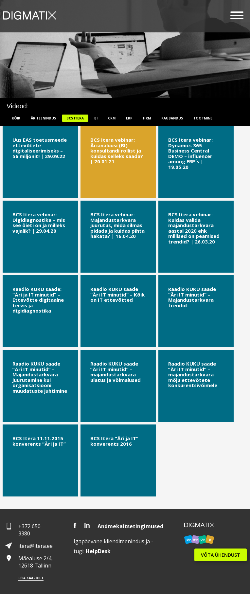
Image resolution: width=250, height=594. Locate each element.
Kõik (16, 118)
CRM (112, 118)
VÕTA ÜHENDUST (220, 555)
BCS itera (75, 118)
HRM (147, 118)
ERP (129, 118)
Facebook (75, 525)
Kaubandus (172, 118)
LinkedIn (87, 525)
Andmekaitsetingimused (130, 526)
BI (96, 118)
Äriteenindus (43, 118)
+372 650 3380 (29, 530)
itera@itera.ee (35, 545)
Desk (98, 551)
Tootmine (202, 118)
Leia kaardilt (31, 578)
